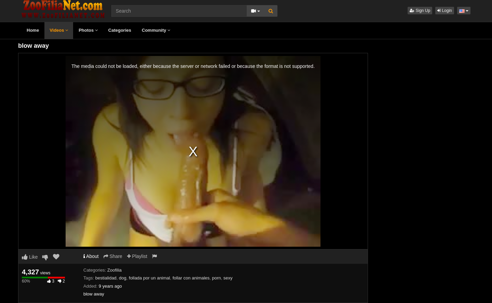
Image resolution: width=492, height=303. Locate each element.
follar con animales (191, 277)
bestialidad (106, 277)
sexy (228, 277)
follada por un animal (149, 277)
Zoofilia (114, 270)
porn (216, 277)
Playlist (137, 256)
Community (156, 30)
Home (33, 30)
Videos (59, 30)
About (91, 256)
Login (444, 10)
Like (30, 257)
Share (113, 256)
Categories (119, 30)
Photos (88, 30)
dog (122, 277)
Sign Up (420, 10)
